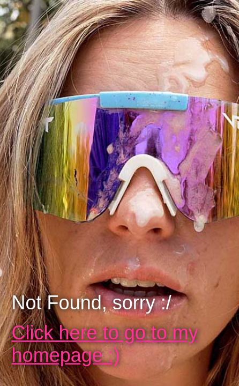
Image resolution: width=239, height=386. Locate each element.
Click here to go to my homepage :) (105, 344)
